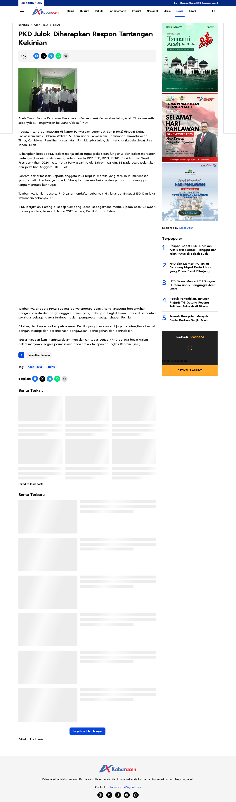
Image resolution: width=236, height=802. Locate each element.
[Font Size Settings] (24, 56)
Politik (99, 11)
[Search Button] (214, 11)
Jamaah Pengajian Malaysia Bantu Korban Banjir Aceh (189, 318)
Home (70, 11)
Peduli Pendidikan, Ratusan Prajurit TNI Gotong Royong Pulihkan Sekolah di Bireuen (190, 302)
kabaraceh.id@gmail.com (125, 787)
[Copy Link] (66, 56)
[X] (44, 56)
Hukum (84, 11)
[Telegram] (51, 56)
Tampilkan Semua (39, 355)
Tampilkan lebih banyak (87, 731)
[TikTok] (118, 795)
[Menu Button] (22, 11)
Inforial (136, 11)
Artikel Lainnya (190, 370)
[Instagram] (100, 795)
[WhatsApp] (58, 56)
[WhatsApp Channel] (136, 795)
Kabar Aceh (186, 228)
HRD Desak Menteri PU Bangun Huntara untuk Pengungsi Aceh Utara (193, 285)
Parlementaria (117, 11)
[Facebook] (36, 56)
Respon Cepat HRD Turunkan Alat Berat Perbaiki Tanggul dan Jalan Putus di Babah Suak (193, 250)
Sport (192, 11)
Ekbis (167, 11)
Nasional (152, 11)
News (179, 11)
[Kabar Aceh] (118, 774)
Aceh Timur (35, 367)
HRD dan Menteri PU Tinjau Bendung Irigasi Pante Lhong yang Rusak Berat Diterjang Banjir (191, 267)
